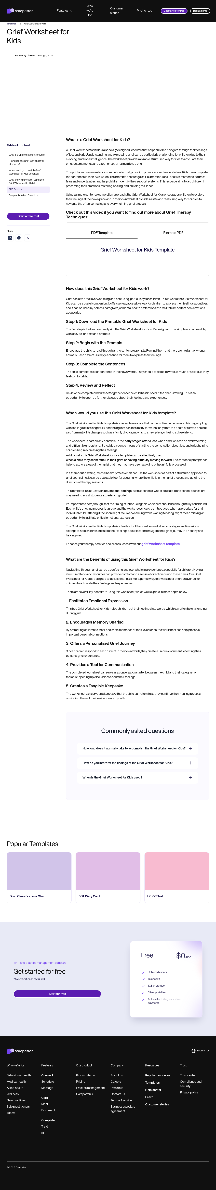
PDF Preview (15, 189)
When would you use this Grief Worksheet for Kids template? (24, 172)
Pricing (141, 10)
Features (64, 10)
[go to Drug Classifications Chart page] (39, 1013)
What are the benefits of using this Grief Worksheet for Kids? (26, 182)
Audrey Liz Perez (27, 56)
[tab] (102, 233)
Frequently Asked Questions (23, 195)
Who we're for (91, 11)
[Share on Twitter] (28, 238)
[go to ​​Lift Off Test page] (177, 1013)
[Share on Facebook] (19, 238)
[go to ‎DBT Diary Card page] (108, 1013)
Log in (151, 10)
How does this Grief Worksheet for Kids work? (26, 163)
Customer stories (116, 11)
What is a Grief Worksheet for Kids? (27, 155)
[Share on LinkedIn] (10, 238)
